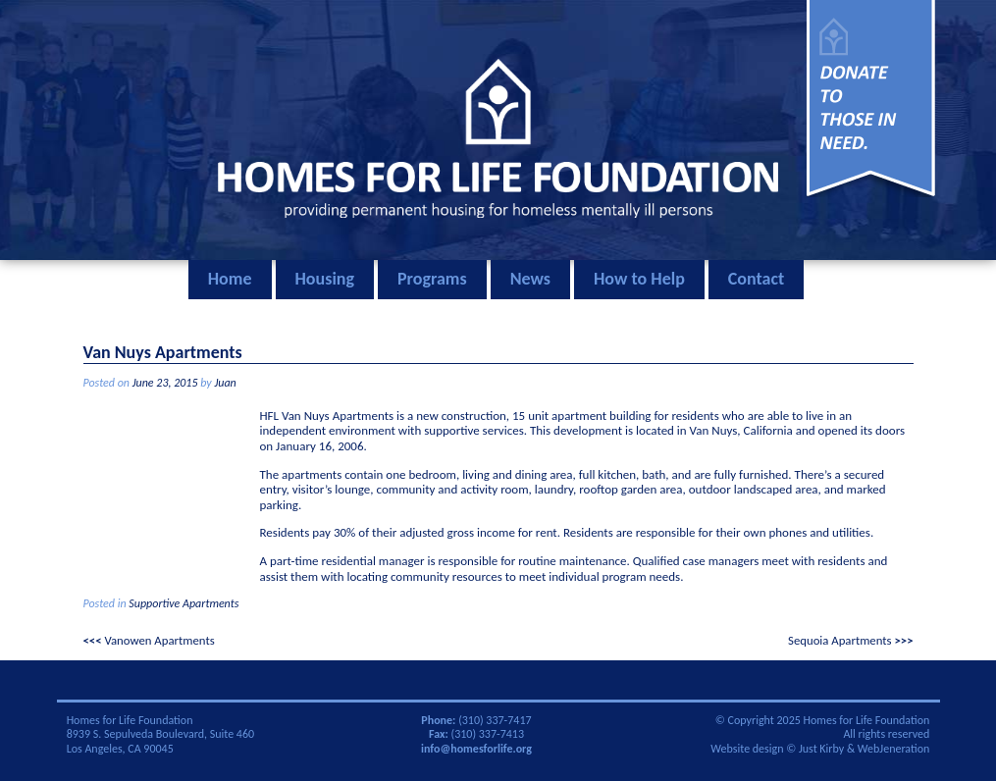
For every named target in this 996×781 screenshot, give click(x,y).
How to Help (639, 278)
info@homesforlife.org (476, 748)
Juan (225, 383)
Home (230, 278)
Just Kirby (821, 748)
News (530, 278)
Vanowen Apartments (159, 640)
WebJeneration (893, 748)
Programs (432, 278)
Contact (756, 278)
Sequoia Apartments (840, 640)
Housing (325, 278)
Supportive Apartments (183, 603)
